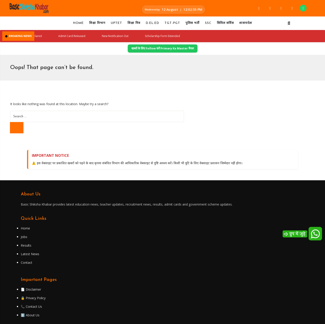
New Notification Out (143, 38)
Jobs (100, 253)
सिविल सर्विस (225, 24)
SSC (208, 24)
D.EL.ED (152, 24)
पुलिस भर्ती (193, 24)
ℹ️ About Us (179, 270)
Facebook (248, 244)
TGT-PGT (172, 24)
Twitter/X (249, 259)
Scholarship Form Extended (195, 38)
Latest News (107, 270)
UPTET (116, 24)
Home (78, 24)
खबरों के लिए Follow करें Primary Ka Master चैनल (162, 51)
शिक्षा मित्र (134, 24)
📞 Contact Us (180, 261)
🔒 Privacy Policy (182, 253)
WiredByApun (195, 318)
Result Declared (52, 38)
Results (103, 261)
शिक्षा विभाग (97, 24)
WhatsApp (249, 266)
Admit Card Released (95, 38)
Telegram (249, 252)
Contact (103, 278)
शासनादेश (245, 24)
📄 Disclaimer (179, 244)
